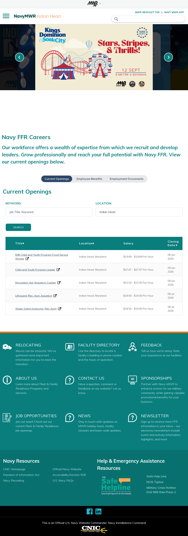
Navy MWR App (174, 12)
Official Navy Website (67, 469)
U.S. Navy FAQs (63, 480)
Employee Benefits (89, 179)
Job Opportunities (36, 415)
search (116, 19)
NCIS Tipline (155, 482)
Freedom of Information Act (21, 475)
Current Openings (57, 179)
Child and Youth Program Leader (35, 269)
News (84, 415)
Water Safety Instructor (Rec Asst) (36, 308)
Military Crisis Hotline (161, 487)
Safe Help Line (156, 476)
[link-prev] (19, 57)
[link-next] (168, 57)
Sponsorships (156, 378)
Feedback (151, 345)
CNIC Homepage (14, 469)
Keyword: (13, 203)
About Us (26, 378)
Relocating (28, 345)
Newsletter (155, 415)
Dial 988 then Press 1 (161, 492)
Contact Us (91, 378)
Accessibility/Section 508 (69, 475)
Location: (104, 203)
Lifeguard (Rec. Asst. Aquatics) (33, 295)
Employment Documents (126, 179)
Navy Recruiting (13, 480)
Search (18, 227)
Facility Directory (99, 345)
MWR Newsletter (147, 12)
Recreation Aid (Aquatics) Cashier (35, 282)
